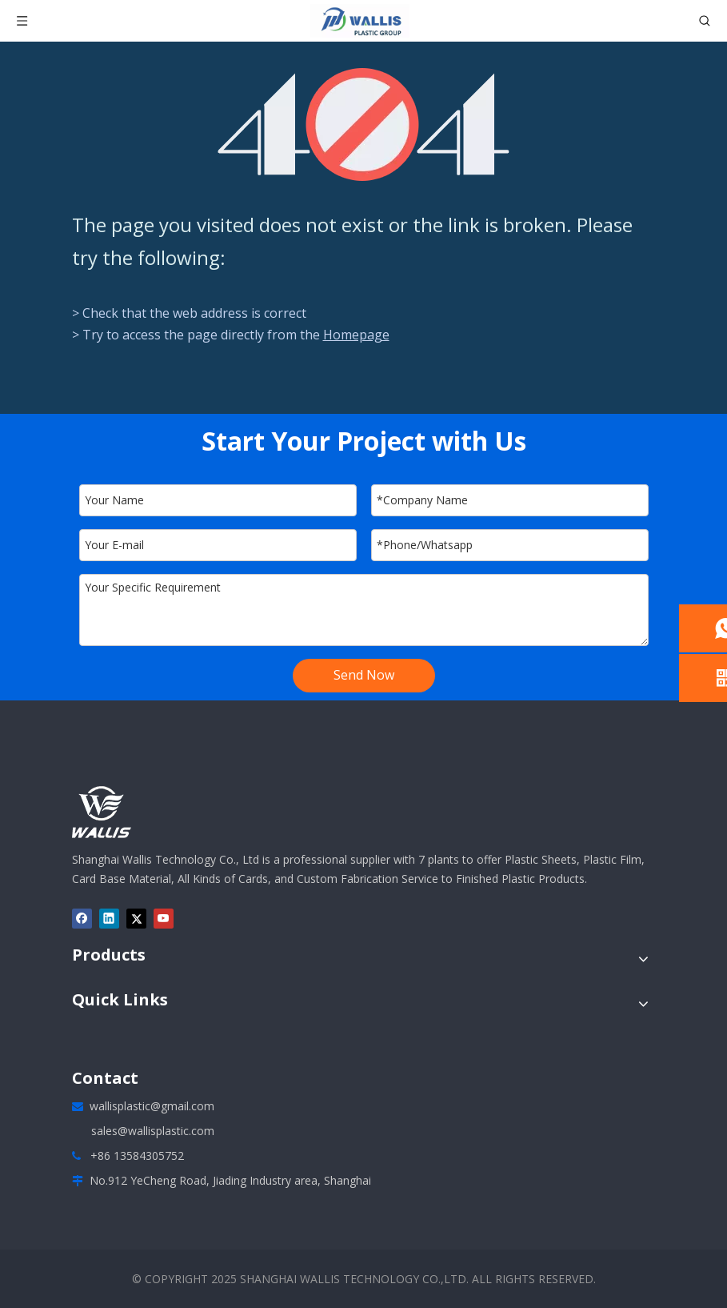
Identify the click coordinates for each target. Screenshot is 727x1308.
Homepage (356, 334)
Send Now (364, 675)
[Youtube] (164, 919)
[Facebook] (82, 919)
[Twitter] (136, 919)
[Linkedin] (109, 919)
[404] (363, 124)
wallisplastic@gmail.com (152, 1105)
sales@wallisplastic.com (152, 1130)
